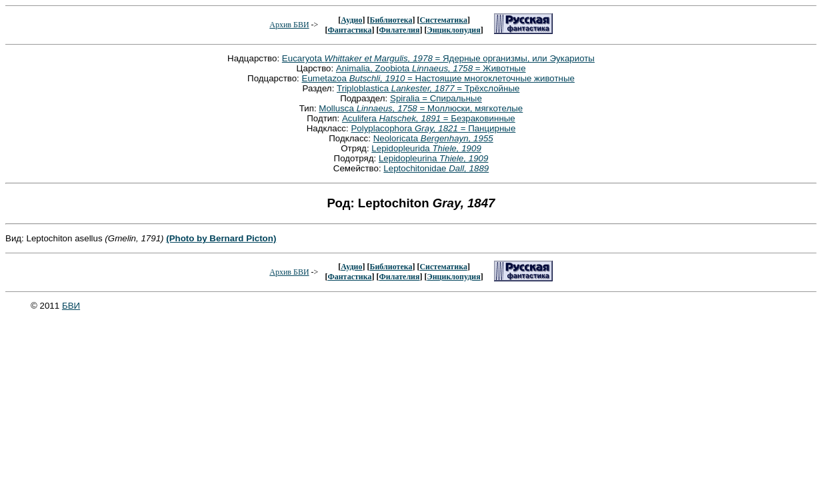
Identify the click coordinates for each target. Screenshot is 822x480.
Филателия (399, 30)
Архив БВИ (289, 24)
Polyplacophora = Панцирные (433, 128)
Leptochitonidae (436, 168)
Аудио (351, 20)
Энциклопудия (454, 30)
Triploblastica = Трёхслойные (428, 88)
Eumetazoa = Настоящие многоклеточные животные (438, 78)
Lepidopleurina (434, 158)
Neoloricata (433, 138)
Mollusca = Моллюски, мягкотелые (421, 108)
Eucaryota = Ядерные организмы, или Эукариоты (438, 58)
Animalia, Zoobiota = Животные (431, 68)
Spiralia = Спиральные (436, 98)
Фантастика (349, 30)
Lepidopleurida (426, 148)
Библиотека (390, 20)
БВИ (71, 306)
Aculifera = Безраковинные (428, 118)
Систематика (443, 20)
